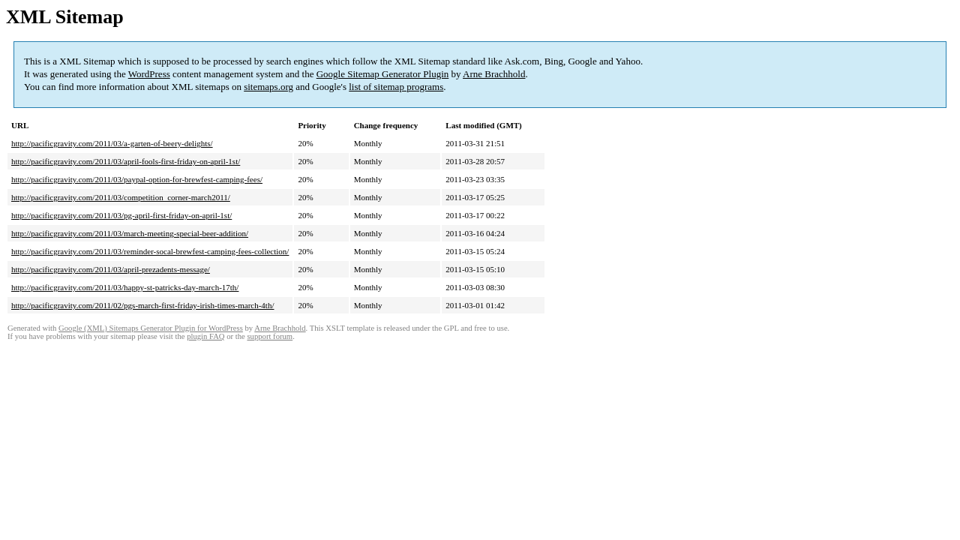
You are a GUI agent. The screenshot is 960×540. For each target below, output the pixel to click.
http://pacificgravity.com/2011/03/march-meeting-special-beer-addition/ (129, 233)
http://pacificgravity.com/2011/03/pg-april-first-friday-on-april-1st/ (121, 215)
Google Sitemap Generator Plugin (382, 74)
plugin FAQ (205, 336)
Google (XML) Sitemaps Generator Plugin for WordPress (150, 328)
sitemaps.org (268, 86)
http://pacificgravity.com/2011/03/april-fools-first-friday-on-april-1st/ (125, 161)
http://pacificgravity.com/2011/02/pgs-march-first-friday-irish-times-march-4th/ (142, 305)
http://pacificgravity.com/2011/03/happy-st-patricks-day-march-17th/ (124, 287)
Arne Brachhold (494, 74)
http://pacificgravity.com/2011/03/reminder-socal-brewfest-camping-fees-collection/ (150, 251)
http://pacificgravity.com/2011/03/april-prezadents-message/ (110, 269)
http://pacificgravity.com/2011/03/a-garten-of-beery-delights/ (112, 143)
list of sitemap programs (396, 86)
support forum (269, 336)
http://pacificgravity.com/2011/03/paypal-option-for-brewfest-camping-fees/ (136, 179)
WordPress (149, 74)
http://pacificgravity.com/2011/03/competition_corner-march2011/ (120, 197)
